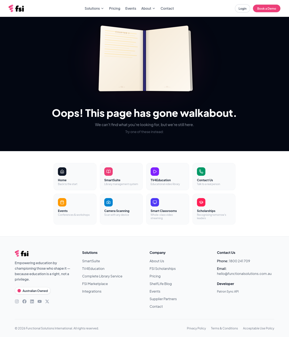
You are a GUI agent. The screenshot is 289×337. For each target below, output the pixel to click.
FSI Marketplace (95, 283)
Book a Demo (266, 8)
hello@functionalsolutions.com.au (244, 273)
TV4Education (93, 268)
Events (130, 8)
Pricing (114, 8)
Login (243, 8)
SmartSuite (91, 261)
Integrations (92, 291)
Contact (167, 8)
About (148, 8)
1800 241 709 (239, 261)
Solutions (94, 8)
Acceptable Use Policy (258, 328)
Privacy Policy (196, 328)
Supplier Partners (163, 299)
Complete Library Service (102, 276)
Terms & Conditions (224, 328)
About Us (157, 261)
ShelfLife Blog (161, 283)
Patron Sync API (228, 291)
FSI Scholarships (163, 268)
